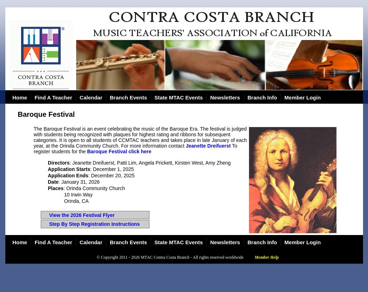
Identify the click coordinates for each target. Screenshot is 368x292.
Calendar (91, 98)
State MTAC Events (178, 98)
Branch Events (128, 98)
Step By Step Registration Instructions (94, 224)
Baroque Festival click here (119, 151)
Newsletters (225, 98)
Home (19, 98)
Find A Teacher (53, 98)
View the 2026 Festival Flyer (82, 215)
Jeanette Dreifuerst (208, 146)
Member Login (302, 98)
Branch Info (262, 98)
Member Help (267, 257)
